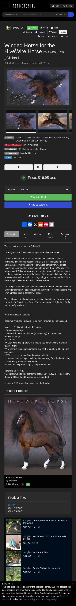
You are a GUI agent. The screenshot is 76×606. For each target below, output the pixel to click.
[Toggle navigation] (6, 5)
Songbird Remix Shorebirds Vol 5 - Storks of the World (45, 521)
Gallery (27, 32)
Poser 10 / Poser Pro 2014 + (29, 137)
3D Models (24, 149)
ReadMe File (14, 505)
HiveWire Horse (30, 145)
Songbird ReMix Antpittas (35, 552)
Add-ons (25, 235)
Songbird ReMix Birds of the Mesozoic (42, 568)
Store (54, 28)
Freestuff (40, 32)
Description (12, 234)
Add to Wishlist (37, 204)
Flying (43, 149)
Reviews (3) (65, 235)
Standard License (28, 153)
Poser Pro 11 (62, 137)
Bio (63, 32)
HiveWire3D (13, 481)
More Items (50, 235)
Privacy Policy (49, 599)
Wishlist (53, 32)
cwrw (52, 52)
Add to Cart (38, 197)
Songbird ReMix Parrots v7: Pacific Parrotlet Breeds (45, 537)
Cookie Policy (29, 599)
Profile (44, 28)
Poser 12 (43, 141)
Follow (32, 28)
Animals (34, 149)
